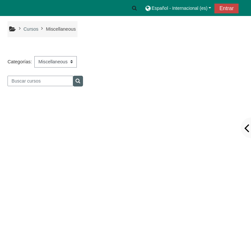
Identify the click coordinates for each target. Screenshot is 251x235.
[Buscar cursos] (40, 81)
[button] (134, 8)
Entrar (226, 8)
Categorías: (20, 61)
